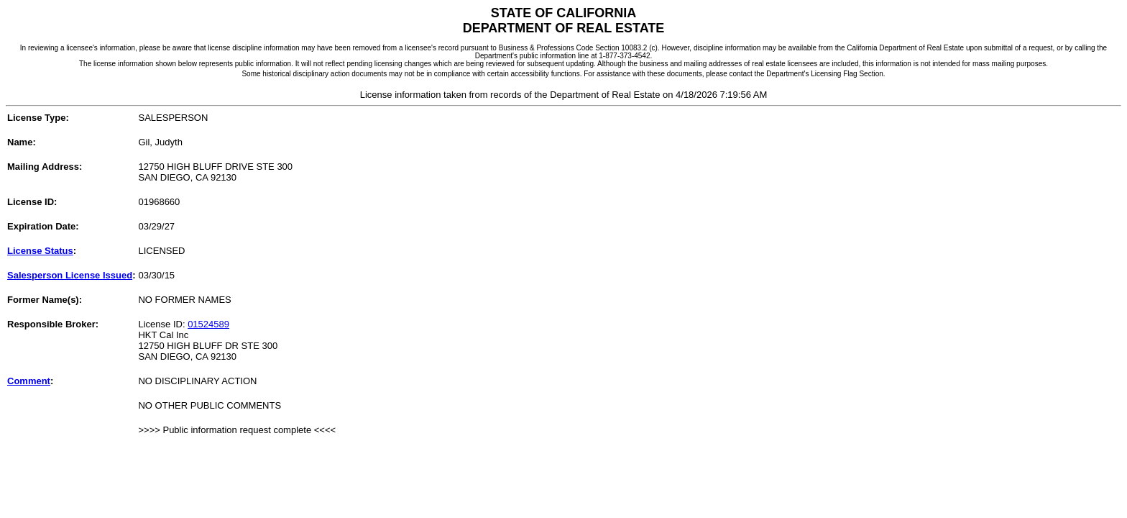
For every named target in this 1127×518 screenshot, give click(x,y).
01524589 (208, 324)
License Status (40, 250)
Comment (28, 381)
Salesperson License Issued (69, 275)
